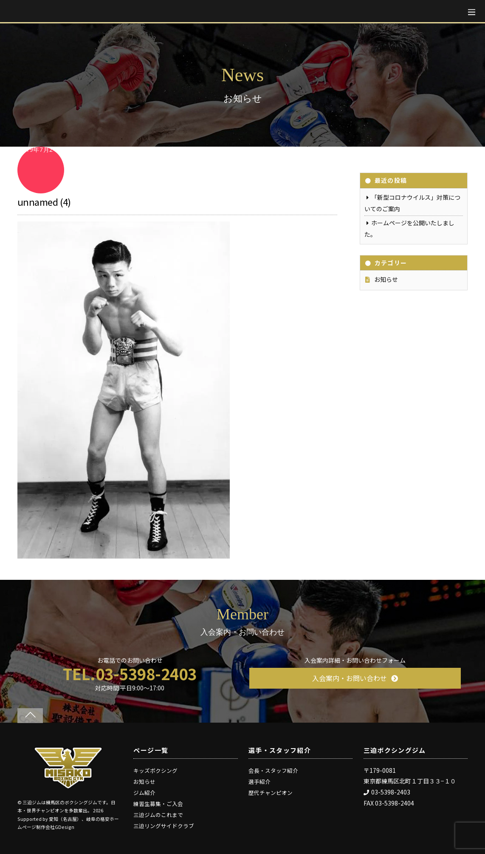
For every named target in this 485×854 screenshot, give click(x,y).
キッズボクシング (155, 770)
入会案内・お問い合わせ (355, 678)
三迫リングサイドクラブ (163, 826)
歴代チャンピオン (270, 793)
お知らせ (386, 279)
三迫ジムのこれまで (158, 815)
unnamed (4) (44, 201)
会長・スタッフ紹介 (273, 770)
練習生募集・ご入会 (158, 804)
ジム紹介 (144, 793)
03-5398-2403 (387, 792)
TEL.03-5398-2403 (130, 673)
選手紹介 (259, 781)
